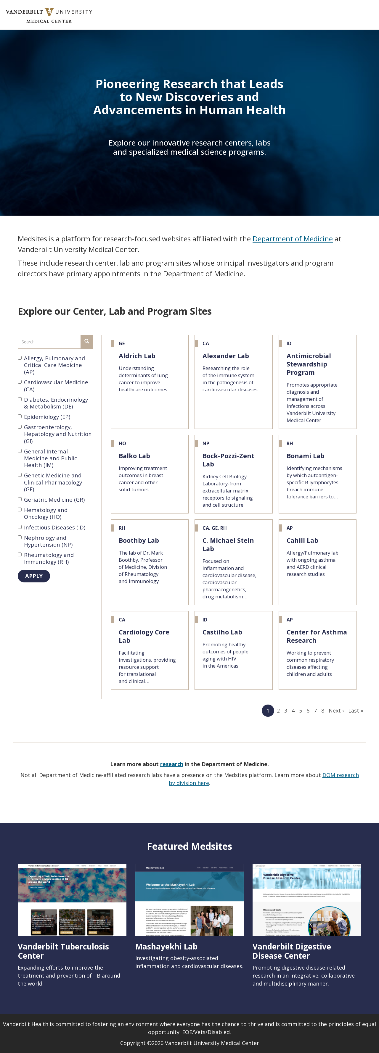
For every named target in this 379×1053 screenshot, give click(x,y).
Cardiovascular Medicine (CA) (53, 385)
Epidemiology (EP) (44, 416)
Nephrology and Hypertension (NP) (45, 541)
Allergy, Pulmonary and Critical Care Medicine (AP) (51, 365)
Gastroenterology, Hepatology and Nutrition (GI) (55, 434)
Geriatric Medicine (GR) (51, 499)
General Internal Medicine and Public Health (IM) (47, 458)
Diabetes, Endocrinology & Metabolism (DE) (53, 403)
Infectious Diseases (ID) (51, 527)
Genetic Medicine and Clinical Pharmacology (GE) (50, 482)
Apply (34, 575)
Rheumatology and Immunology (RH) (46, 558)
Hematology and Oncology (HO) (43, 513)
